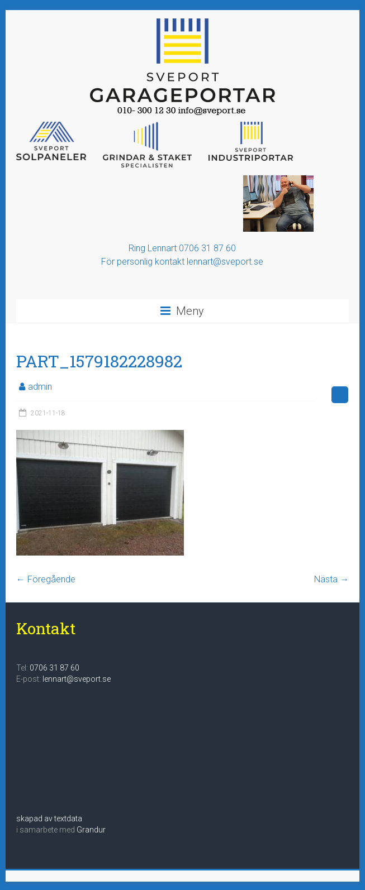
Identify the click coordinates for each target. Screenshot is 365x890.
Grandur (91, 829)
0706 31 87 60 (54, 667)
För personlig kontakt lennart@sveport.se (182, 261)
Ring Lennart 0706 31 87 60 (182, 248)
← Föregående (45, 579)
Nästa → (331, 579)
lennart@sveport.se (76, 678)
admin (40, 386)
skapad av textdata (49, 818)
